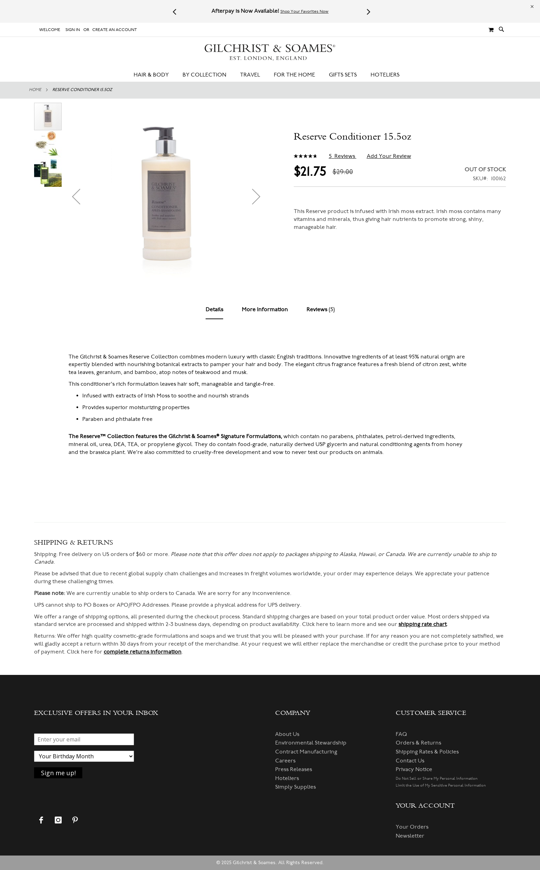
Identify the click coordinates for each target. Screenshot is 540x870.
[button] (76, 196)
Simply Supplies (295, 786)
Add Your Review (389, 156)
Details (214, 309)
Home (35, 89)
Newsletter (410, 835)
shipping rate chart (422, 624)
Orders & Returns (418, 742)
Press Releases (293, 769)
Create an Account (114, 29)
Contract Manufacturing (306, 751)
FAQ (401, 734)
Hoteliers (287, 778)
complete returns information (142, 651)
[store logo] (270, 52)
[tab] (214, 310)
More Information (265, 309)
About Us (287, 734)
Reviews (321, 309)
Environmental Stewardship (310, 742)
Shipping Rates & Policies (427, 751)
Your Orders (412, 826)
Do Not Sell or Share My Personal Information (437, 778)
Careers (285, 760)
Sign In (72, 29)
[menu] (270, 75)
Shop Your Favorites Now (304, 11)
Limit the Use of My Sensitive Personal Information (441, 785)
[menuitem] (155, 75)
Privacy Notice (414, 769)
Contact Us (410, 760)
